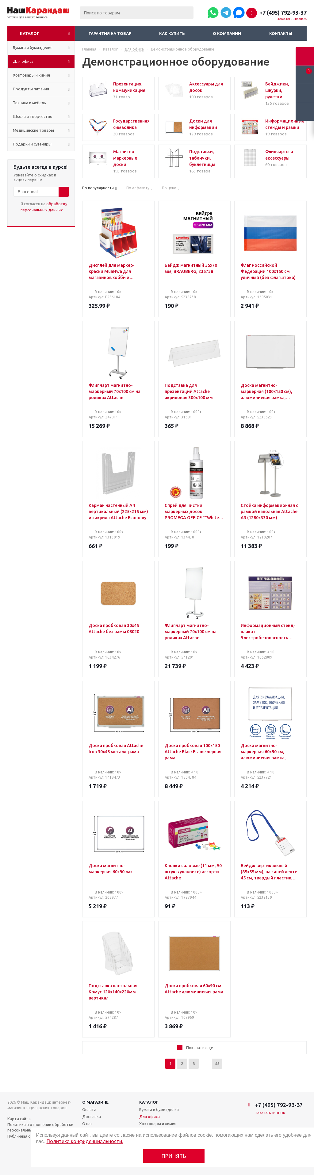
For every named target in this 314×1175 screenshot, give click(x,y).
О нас (87, 1123)
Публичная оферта (25, 1136)
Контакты (280, 33)
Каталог (29, 33)
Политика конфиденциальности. (85, 1141)
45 (217, 1063)
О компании (227, 33)
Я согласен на (44, 207)
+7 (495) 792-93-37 (283, 12)
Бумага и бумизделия (159, 1109)
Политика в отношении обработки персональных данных (40, 1127)
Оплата (89, 1109)
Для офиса (149, 1116)
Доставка (91, 1116)
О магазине (95, 1102)
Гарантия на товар (110, 33)
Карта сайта (19, 1118)
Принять (174, 1156)
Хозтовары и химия (157, 1123)
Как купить (172, 33)
